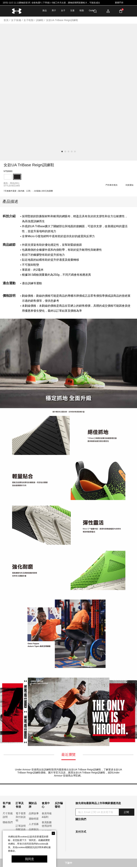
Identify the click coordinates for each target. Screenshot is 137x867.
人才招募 (34, 824)
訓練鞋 (40, 20)
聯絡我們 (8, 822)
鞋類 (82, 10)
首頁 (6, 20)
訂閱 (126, 812)
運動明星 (34, 818)
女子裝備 (16, 20)
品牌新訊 (34, 829)
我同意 (29, 859)
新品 (44, 10)
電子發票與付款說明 (21, 817)
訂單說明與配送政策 (21, 829)
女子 (63, 10)
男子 (54, 10)
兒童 (72, 10)
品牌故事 (34, 813)
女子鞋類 (29, 20)
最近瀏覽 (68, 755)
